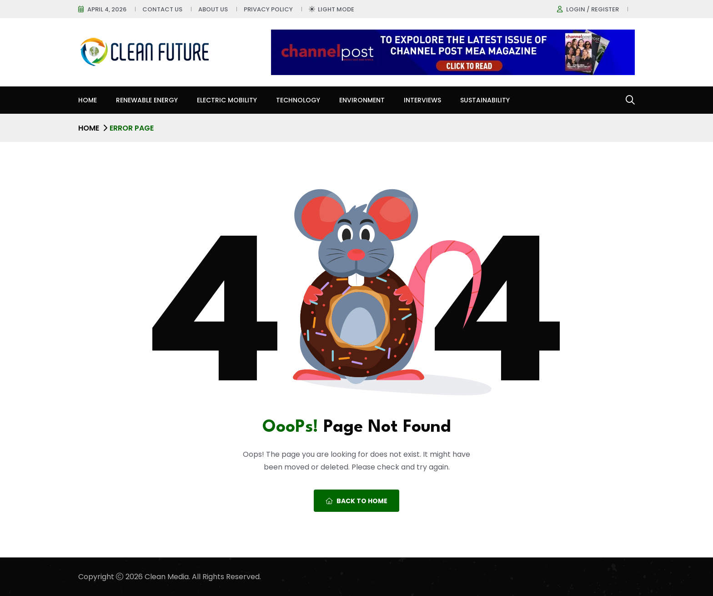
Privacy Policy (268, 9)
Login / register (592, 9)
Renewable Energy (147, 100)
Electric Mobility (227, 100)
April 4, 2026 (106, 9)
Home (87, 100)
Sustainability (485, 100)
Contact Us (162, 9)
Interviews (422, 100)
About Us (213, 9)
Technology (298, 100)
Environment (362, 100)
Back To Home (356, 500)
